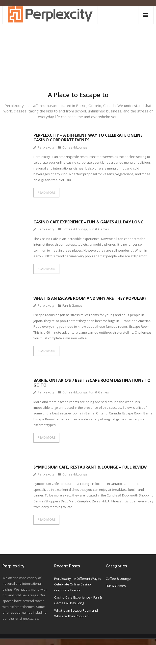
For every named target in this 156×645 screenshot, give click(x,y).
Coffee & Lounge (74, 147)
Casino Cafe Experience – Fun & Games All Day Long (88, 222)
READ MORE (46, 192)
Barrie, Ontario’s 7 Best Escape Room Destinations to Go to (92, 383)
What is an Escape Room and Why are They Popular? (89, 298)
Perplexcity (46, 147)
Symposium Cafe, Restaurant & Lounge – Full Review (90, 467)
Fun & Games (99, 229)
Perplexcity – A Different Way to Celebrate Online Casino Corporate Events (87, 137)
